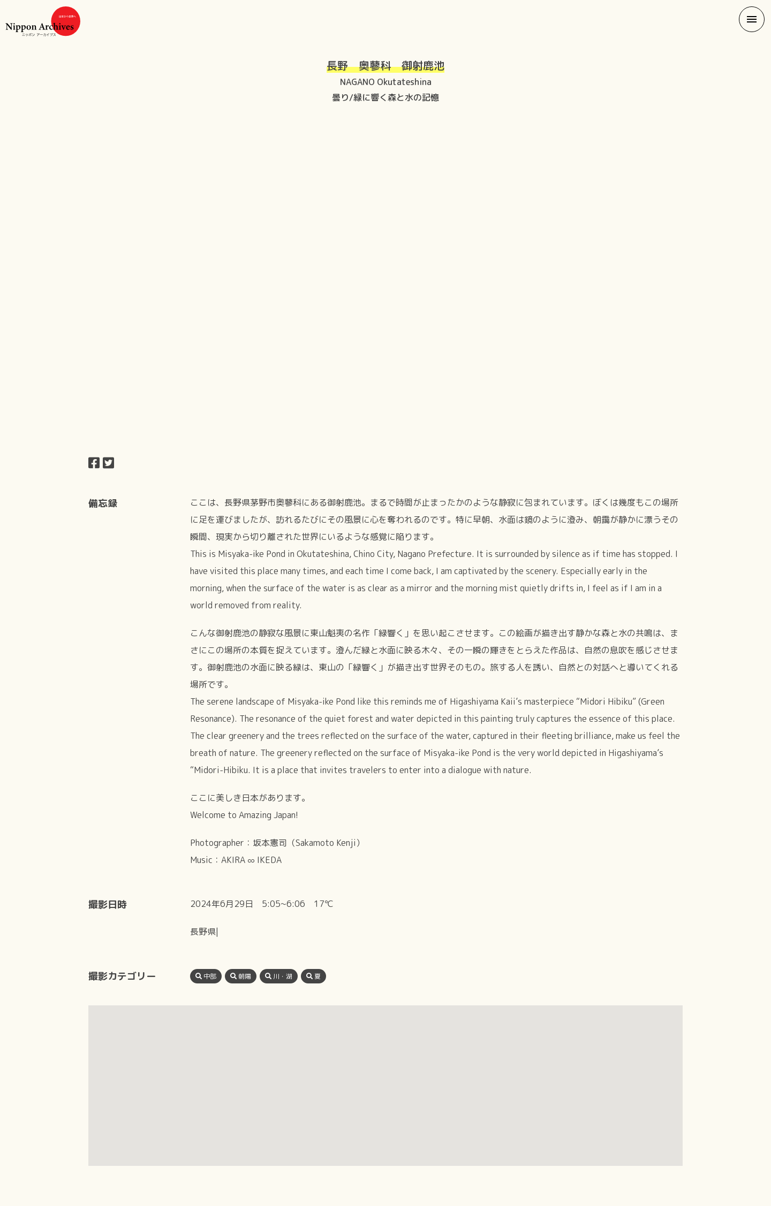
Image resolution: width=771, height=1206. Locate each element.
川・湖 (278, 976)
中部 (205, 976)
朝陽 (240, 976)
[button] (752, 19)
